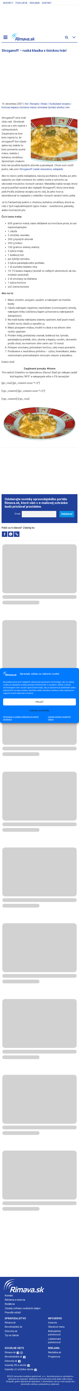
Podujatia (21, 3)
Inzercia (52, 1322)
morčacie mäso (27, 107)
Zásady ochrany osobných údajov (59, 718)
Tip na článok (12, 1335)
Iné (26, 103)
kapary (14, 107)
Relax (44, 103)
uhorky (60, 107)
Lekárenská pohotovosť (54, 1340)
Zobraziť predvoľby (39, 710)
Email (17, 513)
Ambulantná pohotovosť (54, 1333)
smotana (42, 107)
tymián (51, 107)
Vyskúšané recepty (59, 103)
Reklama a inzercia (15, 1299)
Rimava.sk (10, 1322)
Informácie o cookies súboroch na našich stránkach (21, 718)
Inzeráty (8, 3)
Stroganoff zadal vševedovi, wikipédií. (41, 169)
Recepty (34, 103)
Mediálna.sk (54, 1352)
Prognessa (54, 1356)
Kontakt (47, 3)
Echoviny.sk (11, 1331)
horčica (5, 107)
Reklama (35, 3)
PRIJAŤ (39, 702)
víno (67, 107)
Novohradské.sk (13, 1326)
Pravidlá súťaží (13, 1312)
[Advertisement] (39, 76)
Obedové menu (56, 1326)
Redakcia (10, 1303)
